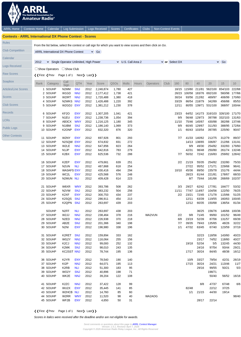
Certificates (131, 28)
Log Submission (73, 28)
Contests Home (33, 28)
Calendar (53, 28)
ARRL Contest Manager (145, 324)
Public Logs (10, 128)
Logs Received (97, 28)
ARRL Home (11, 28)
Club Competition (13, 50)
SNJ (77, 89)
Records (8, 112)
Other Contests (12, 135)
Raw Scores (10, 73)
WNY (78, 121)
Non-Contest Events (166, 28)
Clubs (146, 28)
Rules (6, 42)
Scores (115, 28)
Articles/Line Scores (15, 89)
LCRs (6, 120)
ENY (78, 105)
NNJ (77, 93)
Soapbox (8, 81)
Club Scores (10, 104)
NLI (77, 166)
